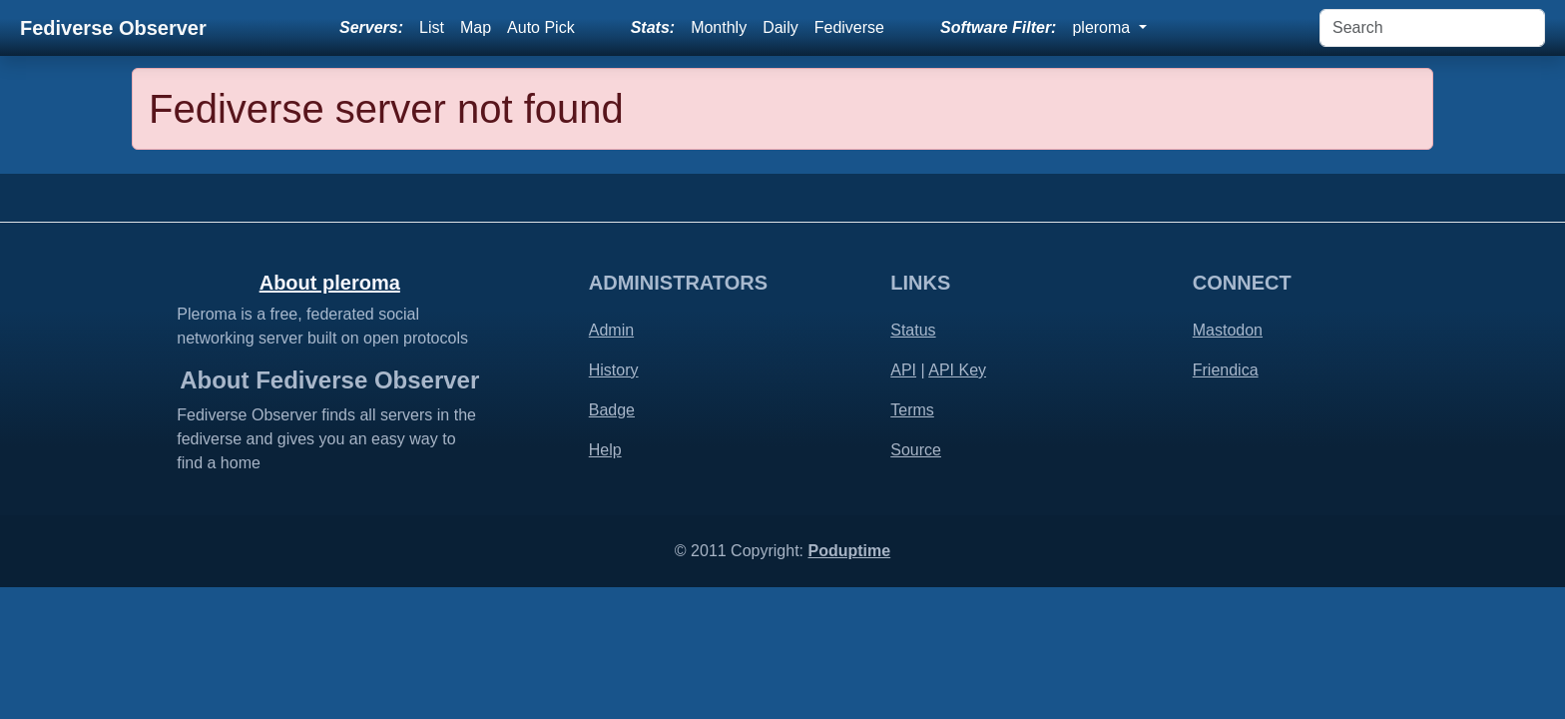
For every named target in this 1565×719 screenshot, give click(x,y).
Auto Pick (541, 27)
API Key (957, 369)
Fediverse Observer (113, 28)
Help (605, 449)
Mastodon (1228, 330)
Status (912, 330)
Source (915, 449)
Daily (780, 27)
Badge (612, 409)
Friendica (1226, 369)
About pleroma (330, 283)
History (614, 369)
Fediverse (849, 27)
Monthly (719, 27)
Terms (912, 409)
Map (475, 27)
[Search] (1432, 28)
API (903, 369)
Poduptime (848, 550)
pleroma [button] (1103, 27)
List (431, 27)
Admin (611, 330)
